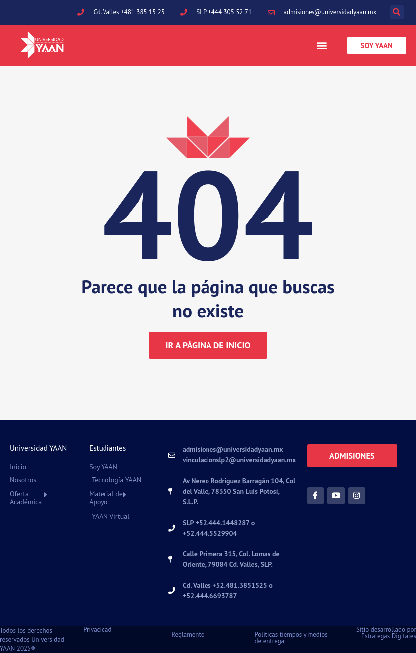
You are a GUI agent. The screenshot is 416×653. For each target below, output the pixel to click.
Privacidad (97, 629)
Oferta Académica (26, 497)
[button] (397, 12)
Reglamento (187, 634)
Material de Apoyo (106, 497)
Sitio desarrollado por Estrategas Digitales (386, 632)
